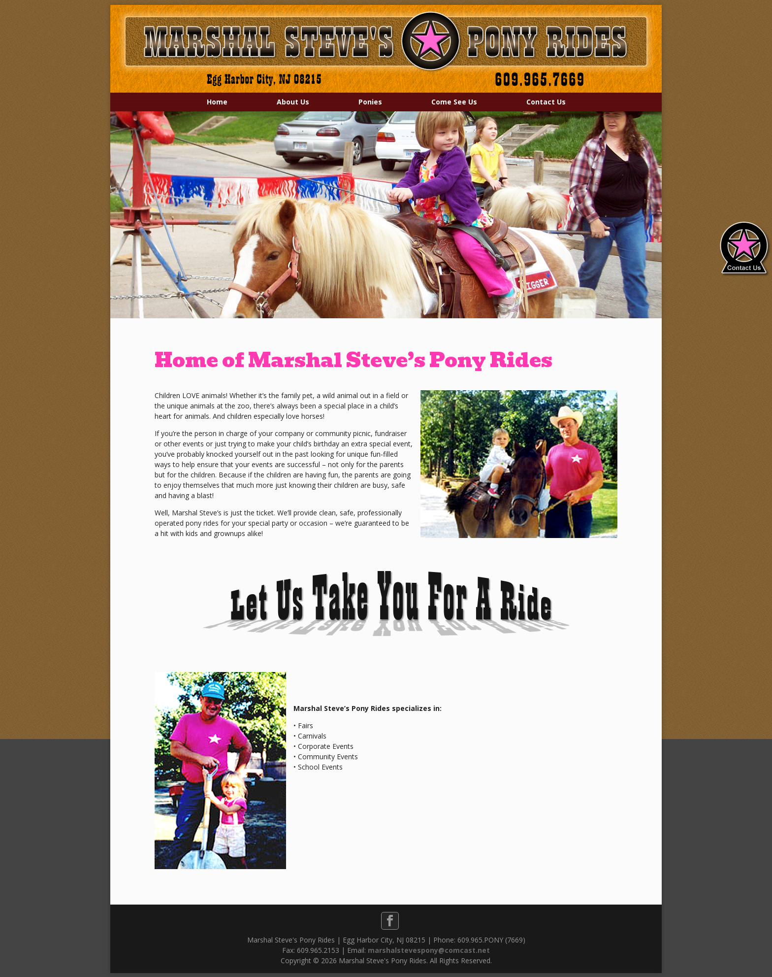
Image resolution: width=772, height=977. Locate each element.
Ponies (370, 101)
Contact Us (546, 101)
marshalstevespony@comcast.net (429, 950)
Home (217, 101)
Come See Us (454, 101)
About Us (293, 101)
